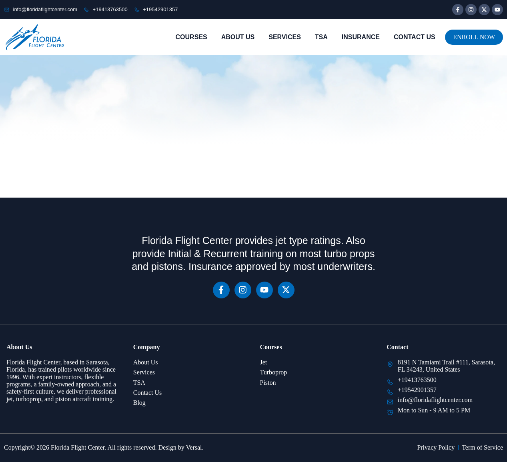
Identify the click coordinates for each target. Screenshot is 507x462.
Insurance (361, 37)
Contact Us (414, 37)
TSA (321, 37)
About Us (238, 37)
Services (285, 37)
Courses (191, 37)
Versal (194, 447)
